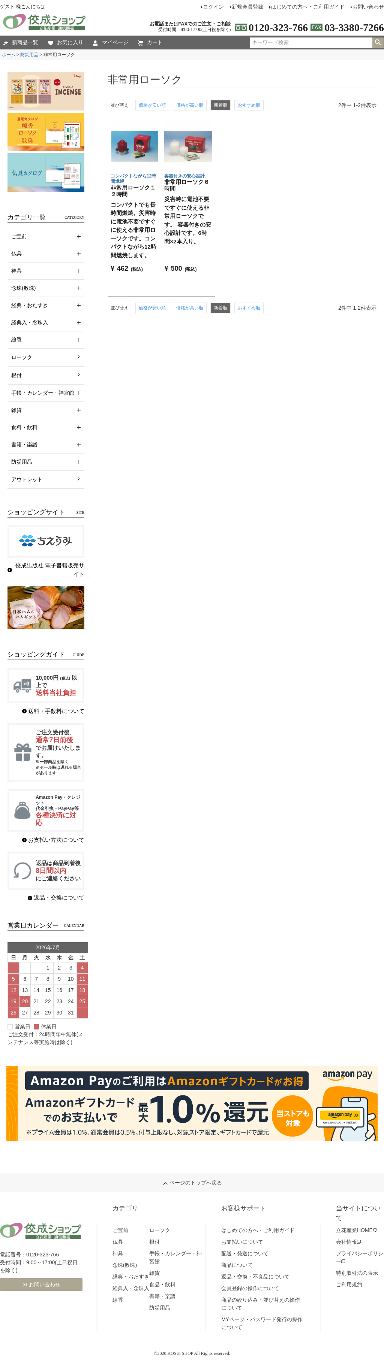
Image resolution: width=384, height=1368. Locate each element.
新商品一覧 (20, 42)
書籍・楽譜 (162, 1296)
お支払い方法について (56, 840)
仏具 (117, 1242)
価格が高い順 (189, 105)
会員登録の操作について (250, 1288)
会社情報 (346, 1242)
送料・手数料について (56, 711)
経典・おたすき (130, 1277)
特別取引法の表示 (357, 1273)
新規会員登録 (247, 7)
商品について (237, 1265)
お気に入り (65, 42)
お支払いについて (242, 1242)
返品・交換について (59, 897)
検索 (378, 42)
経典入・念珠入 (130, 1288)
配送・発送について (244, 1253)
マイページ (110, 42)
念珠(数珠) (124, 1265)
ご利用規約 (349, 1284)
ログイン (213, 7)
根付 (16, 375)
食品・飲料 (162, 1284)
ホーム (8, 54)
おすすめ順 (249, 105)
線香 (117, 1300)
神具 (117, 1253)
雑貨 (154, 1273)
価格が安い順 (152, 105)
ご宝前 (120, 1230)
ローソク (21, 357)
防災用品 (29, 54)
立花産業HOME (354, 1230)
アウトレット (27, 479)
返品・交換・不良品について (255, 1277)
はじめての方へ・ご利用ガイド (308, 7)
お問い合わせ (44, 1284)
